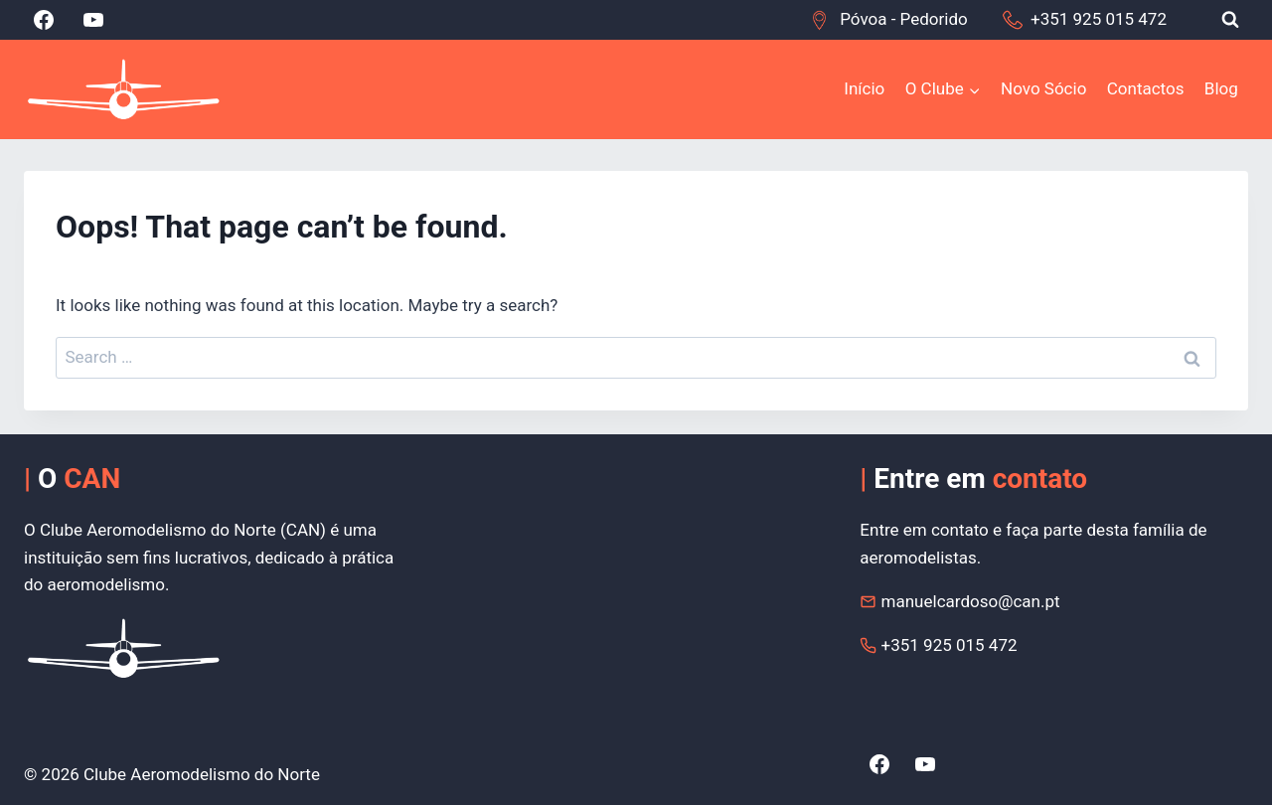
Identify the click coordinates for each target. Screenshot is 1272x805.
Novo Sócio (1043, 88)
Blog (1221, 88)
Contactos (1146, 88)
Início (864, 88)
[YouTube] (93, 20)
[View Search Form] (1230, 20)
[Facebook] (44, 20)
